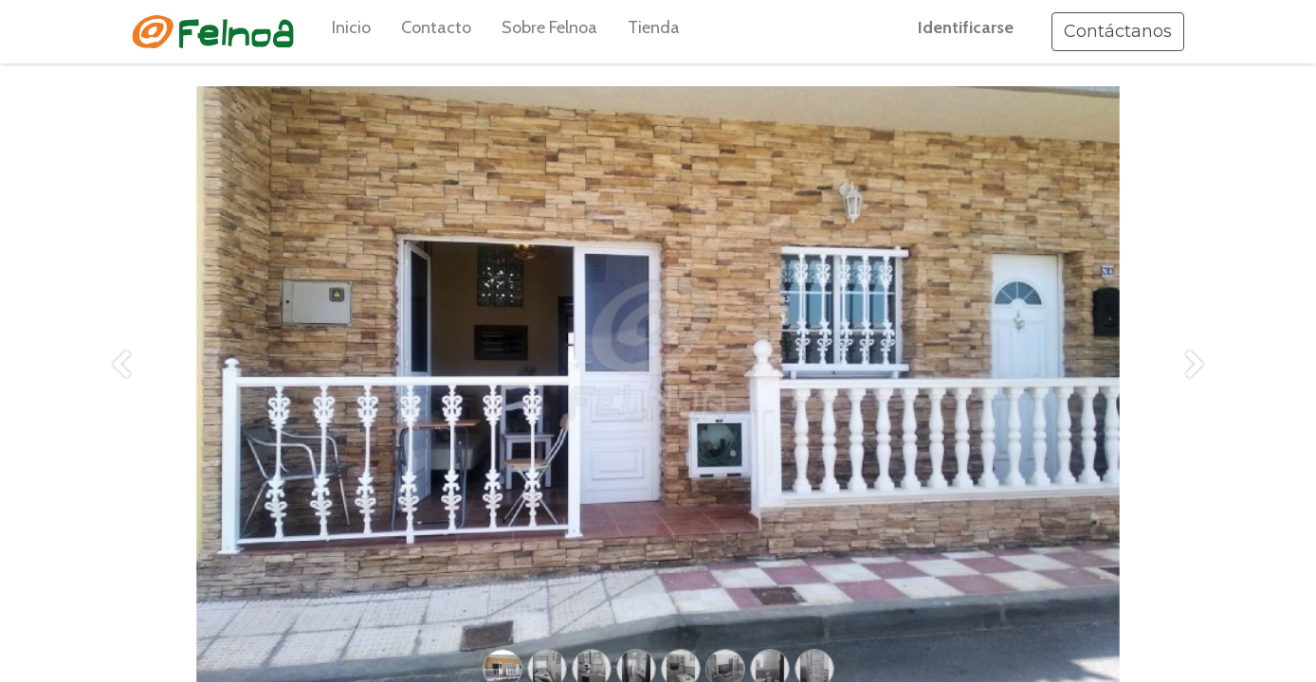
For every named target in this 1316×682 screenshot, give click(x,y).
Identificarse (966, 27)
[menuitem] (351, 31)
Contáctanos (1118, 31)
